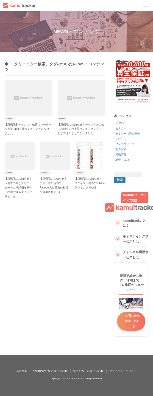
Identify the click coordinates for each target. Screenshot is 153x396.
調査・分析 (122, 159)
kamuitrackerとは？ (130, 223)
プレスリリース (125, 144)
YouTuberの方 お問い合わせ (50, 371)
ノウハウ (120, 138)
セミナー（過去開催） (129, 133)
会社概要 (21, 371)
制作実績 (120, 149)
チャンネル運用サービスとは (131, 254)
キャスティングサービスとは (131, 238)
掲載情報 (120, 154)
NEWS (119, 123)
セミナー (120, 128)
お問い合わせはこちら (132, 318)
